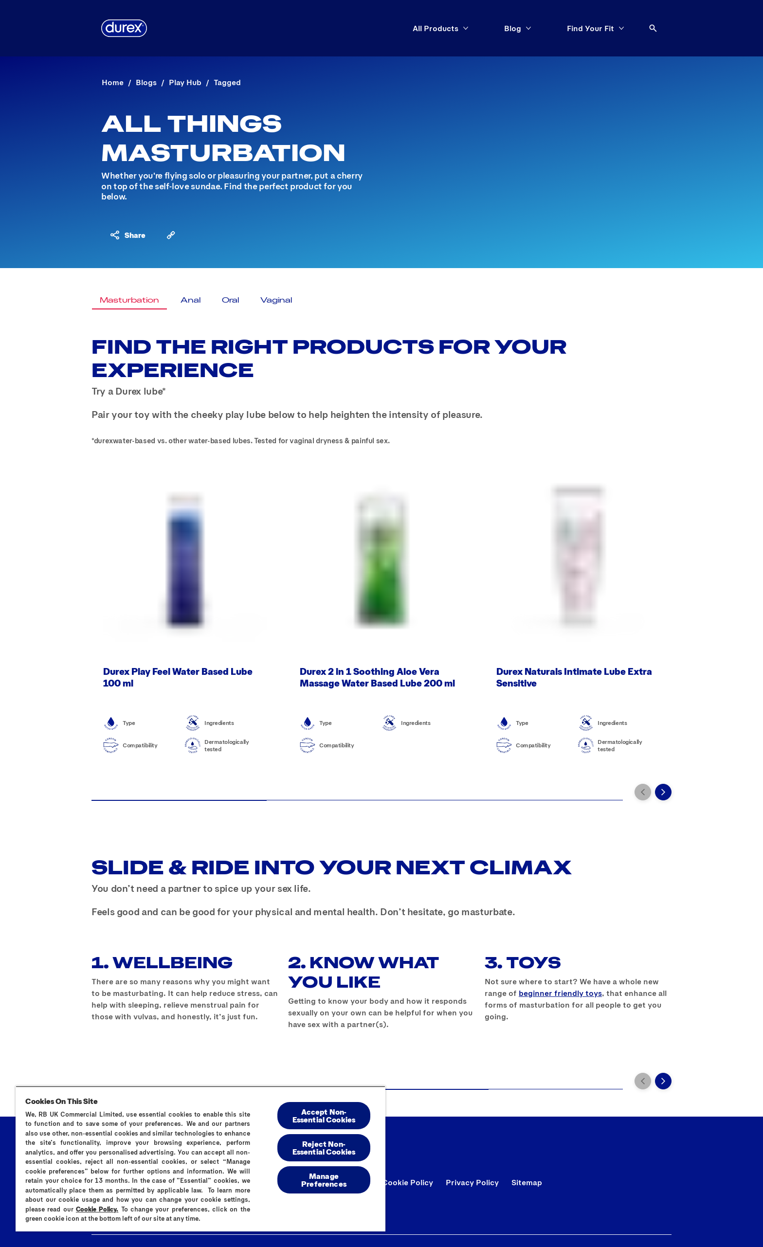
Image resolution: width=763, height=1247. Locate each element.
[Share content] (127, 235)
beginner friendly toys (560, 992)
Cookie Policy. (97, 1209)
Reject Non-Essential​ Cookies (324, 1147)
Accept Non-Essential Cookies (324, 1115)
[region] (200, 1158)
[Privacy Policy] (472, 1182)
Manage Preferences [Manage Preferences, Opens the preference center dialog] (323, 1179)
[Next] (663, 792)
